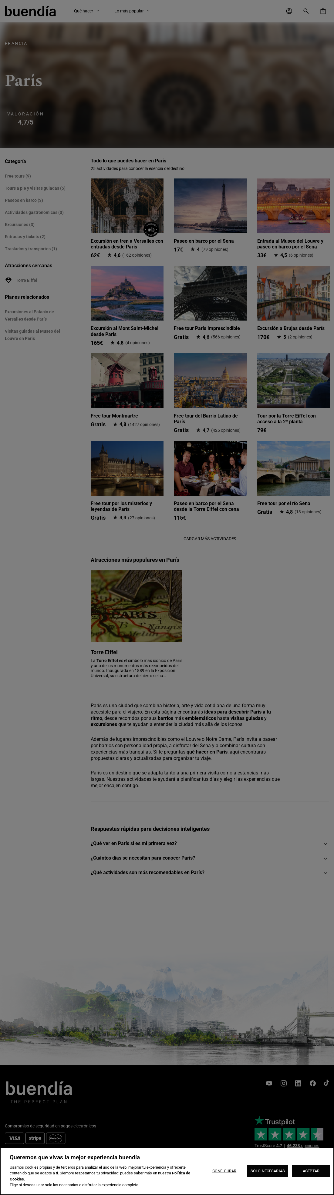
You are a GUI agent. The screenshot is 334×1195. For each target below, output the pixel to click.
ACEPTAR (311, 1171)
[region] (167, 1171)
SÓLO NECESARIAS (268, 1171)
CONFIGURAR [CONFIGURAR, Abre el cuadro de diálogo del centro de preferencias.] (224, 1171)
